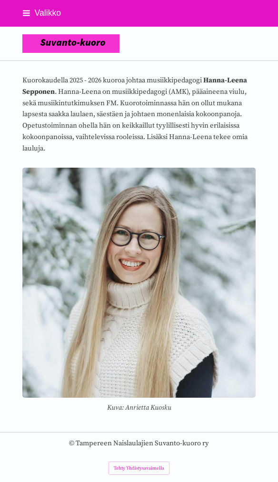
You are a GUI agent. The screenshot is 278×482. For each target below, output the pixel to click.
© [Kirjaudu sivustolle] (72, 443)
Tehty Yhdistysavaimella (139, 468)
